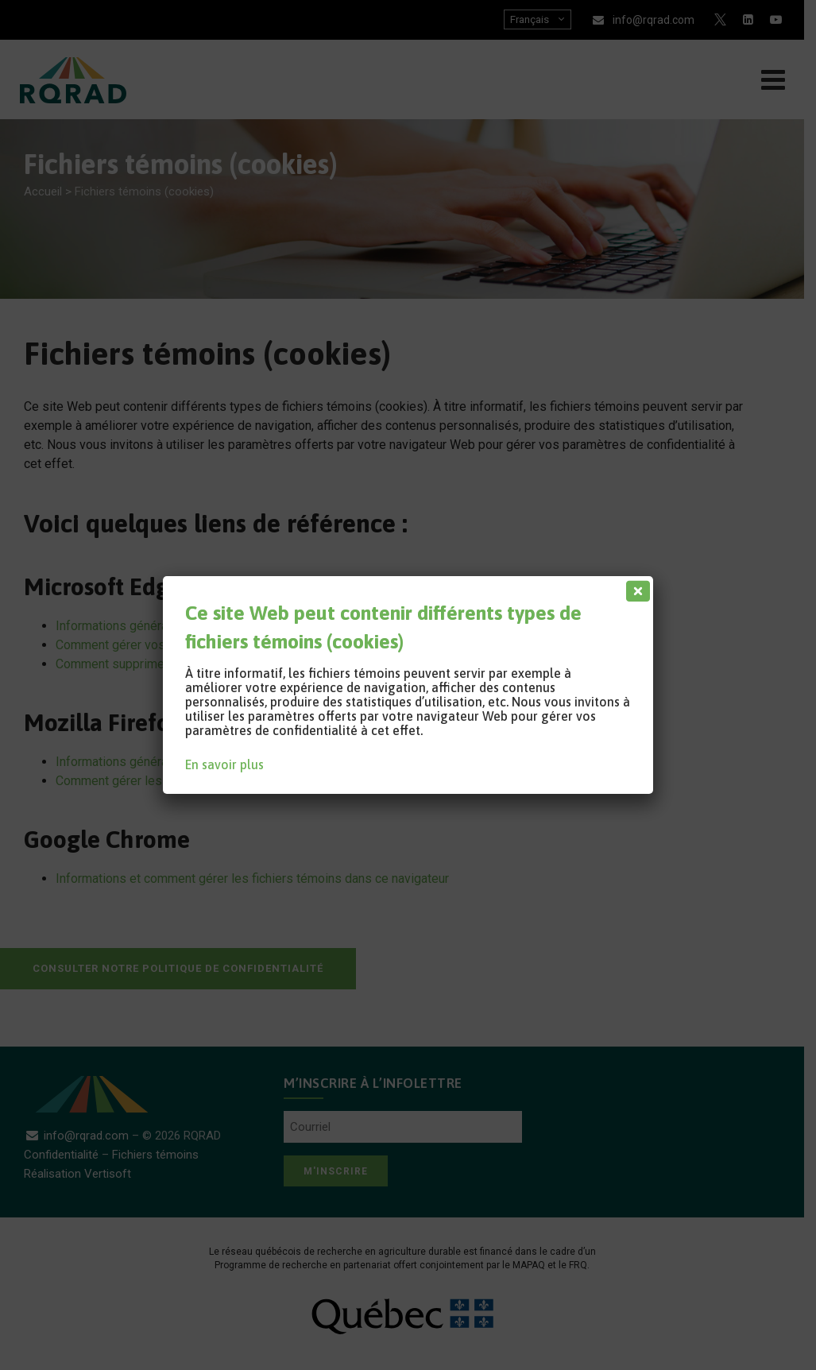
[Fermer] (635, 587)
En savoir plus (224, 764)
